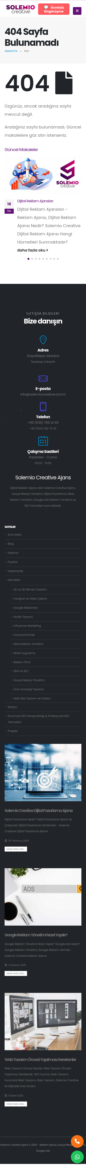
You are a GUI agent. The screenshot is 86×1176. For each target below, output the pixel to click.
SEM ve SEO (21, 671)
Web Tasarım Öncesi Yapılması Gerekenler (40, 1059)
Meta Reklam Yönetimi (28, 644)
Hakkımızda (15, 571)
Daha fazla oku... (15, 848)
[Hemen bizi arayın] (77, 1142)
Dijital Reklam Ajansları (35, 201)
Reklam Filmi (22, 662)
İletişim (12, 707)
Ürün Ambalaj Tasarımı (29, 689)
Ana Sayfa (14, 535)
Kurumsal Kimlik (24, 635)
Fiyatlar (13, 562)
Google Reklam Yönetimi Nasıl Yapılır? (36, 935)
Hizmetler (14, 580)
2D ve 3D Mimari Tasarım (30, 589)
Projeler (13, 731)
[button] (28, 259)
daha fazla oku (32, 250)
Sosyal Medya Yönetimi (29, 680)
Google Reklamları (26, 608)
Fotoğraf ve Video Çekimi (30, 599)
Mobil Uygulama (24, 653)
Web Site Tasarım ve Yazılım (32, 698)
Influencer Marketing (27, 626)
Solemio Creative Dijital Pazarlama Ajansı (38, 810)
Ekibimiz (13, 553)
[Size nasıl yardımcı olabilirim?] (77, 1158)
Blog (11, 544)
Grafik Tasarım (23, 617)
